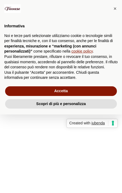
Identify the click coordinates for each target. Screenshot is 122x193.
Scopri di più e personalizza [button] (61, 104)
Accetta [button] (61, 91)
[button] (115, 8)
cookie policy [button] (82, 51)
